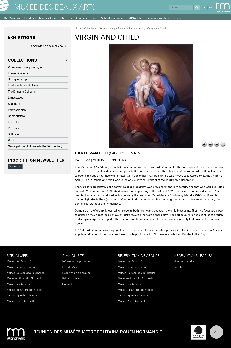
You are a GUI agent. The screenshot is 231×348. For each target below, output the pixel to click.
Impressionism (17, 110)
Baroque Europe (18, 79)
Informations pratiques (76, 261)
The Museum (12, 18)
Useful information (157, 18)
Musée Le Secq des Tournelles (25, 272)
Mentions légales (183, 261)
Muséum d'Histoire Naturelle (24, 278)
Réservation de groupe (76, 272)
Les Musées (69, 267)
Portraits (13, 128)
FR (205, 8)
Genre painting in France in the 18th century (122, 28)
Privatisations (71, 278)
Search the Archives (47, 45)
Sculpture (14, 103)
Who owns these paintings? (25, 67)
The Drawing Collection (22, 91)
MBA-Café (135, 18)
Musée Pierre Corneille (21, 301)
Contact (178, 18)
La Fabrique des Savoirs (22, 295)
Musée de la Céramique (21, 267)
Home (78, 28)
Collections (90, 28)
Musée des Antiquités (20, 284)
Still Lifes (13, 134)
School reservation (112, 18)
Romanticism (16, 116)
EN (210, 8)
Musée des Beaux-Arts (55, 7)
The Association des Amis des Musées (48, 18)
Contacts (68, 284)
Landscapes (15, 97)
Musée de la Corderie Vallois (24, 289)
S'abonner (15, 166)
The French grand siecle (23, 85)
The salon (14, 122)
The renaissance (18, 73)
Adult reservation (86, 18)
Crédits (177, 267)
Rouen (12, 140)
